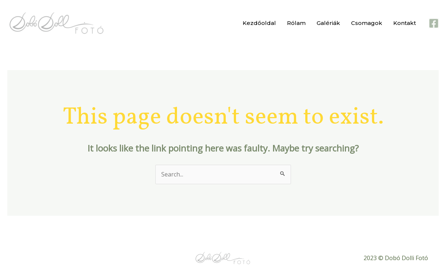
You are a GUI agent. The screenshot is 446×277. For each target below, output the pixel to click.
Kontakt (404, 22)
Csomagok (366, 22)
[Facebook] (434, 23)
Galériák (328, 22)
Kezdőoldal (259, 22)
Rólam (296, 22)
